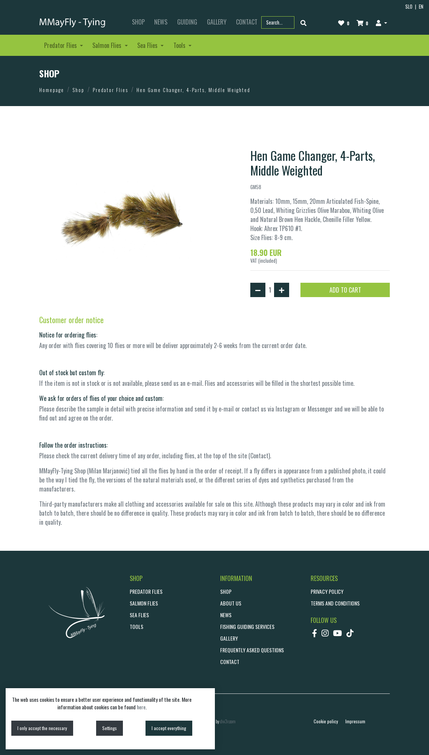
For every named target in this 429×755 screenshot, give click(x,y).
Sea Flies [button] (148, 45)
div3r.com (228, 721)
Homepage (51, 90)
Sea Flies (139, 615)
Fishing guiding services (247, 626)
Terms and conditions (335, 603)
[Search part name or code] (277, 22)
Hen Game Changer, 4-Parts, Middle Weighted (193, 90)
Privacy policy (327, 591)
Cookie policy (326, 721)
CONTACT (229, 662)
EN (421, 6)
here (141, 707)
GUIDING (187, 21)
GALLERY (217, 21)
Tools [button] (180, 45)
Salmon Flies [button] (107, 45)
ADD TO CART (345, 289)
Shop (78, 90)
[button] (381, 22)
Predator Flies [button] (61, 45)
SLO (408, 6)
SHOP (138, 21)
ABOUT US (230, 603)
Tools (136, 626)
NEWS (160, 21)
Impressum (355, 721)
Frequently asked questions (252, 650)
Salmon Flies (144, 603)
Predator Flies (110, 90)
